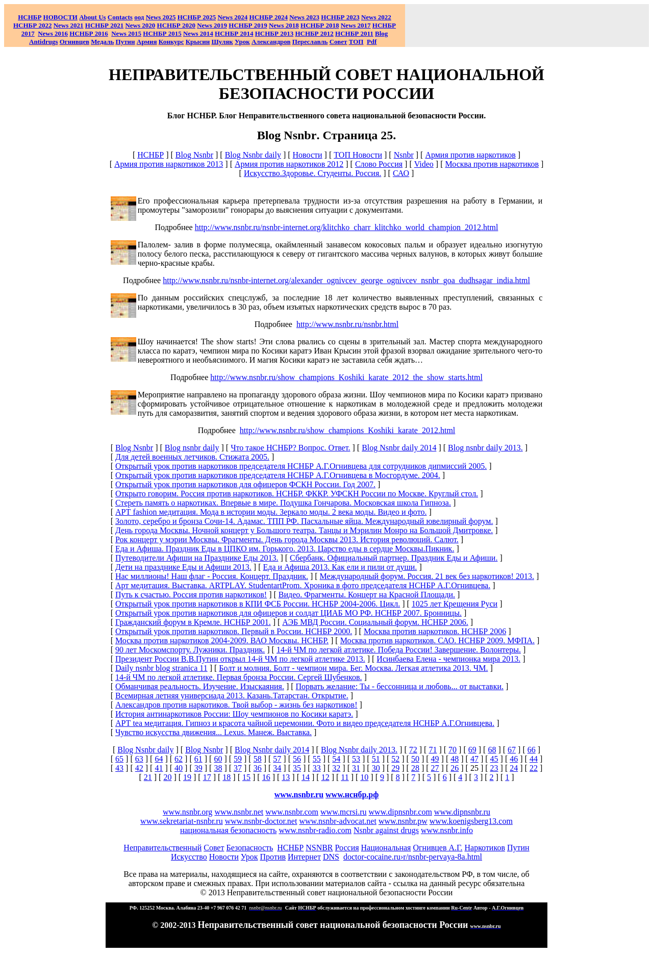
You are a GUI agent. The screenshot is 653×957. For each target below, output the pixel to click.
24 (514, 768)
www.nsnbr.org (187, 812)
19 (187, 777)
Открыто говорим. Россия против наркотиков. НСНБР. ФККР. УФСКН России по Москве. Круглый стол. (296, 493)
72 (413, 749)
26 (454, 768)
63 (139, 758)
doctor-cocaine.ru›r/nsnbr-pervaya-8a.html (412, 856)
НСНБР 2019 (248, 25)
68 (492, 749)
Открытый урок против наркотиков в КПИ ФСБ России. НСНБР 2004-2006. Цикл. (257, 603)
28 (415, 768)
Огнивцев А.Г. (437, 847)
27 (435, 768)
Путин (518, 847)
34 (277, 768)
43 (119, 768)
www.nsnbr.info (447, 830)
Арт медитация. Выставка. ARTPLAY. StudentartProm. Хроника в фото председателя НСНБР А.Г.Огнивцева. (302, 585)
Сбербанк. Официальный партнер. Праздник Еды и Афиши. (393, 557)
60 (218, 758)
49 (435, 758)
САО (401, 173)
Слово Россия (379, 164)
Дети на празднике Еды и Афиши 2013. (183, 567)
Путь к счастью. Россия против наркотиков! (191, 594)
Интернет (304, 856)
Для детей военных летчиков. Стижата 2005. (192, 456)
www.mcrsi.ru (343, 812)
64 (159, 758)
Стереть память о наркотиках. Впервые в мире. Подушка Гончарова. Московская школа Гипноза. (283, 502)
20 (167, 777)
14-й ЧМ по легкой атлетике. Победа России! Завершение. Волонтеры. (399, 649)
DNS (331, 856)
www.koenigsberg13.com (471, 821)
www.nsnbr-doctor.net (261, 821)
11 (344, 777)
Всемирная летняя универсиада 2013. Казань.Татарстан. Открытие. (231, 695)
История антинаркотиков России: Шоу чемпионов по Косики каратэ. (234, 714)
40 (178, 768)
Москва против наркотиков (492, 164)
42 (139, 768)
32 (336, 768)
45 (494, 758)
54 (336, 758)
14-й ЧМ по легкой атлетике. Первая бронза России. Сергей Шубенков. (238, 677)
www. (352, 794)
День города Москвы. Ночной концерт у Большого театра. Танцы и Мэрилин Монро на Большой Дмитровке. (304, 530)
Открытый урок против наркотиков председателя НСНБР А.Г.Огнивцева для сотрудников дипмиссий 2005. (301, 466)
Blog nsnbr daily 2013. (485, 447)
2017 (356, 25)
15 (246, 777)
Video (424, 164)
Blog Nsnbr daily (253, 154)
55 (317, 758)
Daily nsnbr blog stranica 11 (161, 668)
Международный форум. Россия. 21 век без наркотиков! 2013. (427, 576)
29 (395, 768)
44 (534, 758)
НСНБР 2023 (340, 17)
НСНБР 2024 (268, 17)
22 (534, 768)
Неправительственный (162, 847)
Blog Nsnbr (194, 154)
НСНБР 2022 (32, 25)
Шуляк (222, 41)
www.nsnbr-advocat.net (337, 821)
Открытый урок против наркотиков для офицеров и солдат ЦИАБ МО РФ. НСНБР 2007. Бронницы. (288, 613)
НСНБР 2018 (319, 25)
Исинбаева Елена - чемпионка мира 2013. (448, 658)
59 (238, 758)
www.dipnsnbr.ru (462, 812)
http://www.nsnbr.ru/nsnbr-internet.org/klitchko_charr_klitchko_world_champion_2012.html (346, 227)
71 (433, 749)
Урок (242, 41)
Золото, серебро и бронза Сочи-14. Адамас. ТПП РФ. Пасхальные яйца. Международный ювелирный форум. (304, 521)
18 (226, 777)
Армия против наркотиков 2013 (168, 164)
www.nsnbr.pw (403, 821)
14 (306, 777)
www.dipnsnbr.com (400, 812)
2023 (304, 17)
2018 (284, 25)
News (225, 17)
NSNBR (319, 847)
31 (356, 768)
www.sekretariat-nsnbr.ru (181, 821)
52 (395, 758)
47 (474, 758)
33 (317, 768)
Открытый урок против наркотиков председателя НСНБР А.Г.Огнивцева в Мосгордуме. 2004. (277, 475)
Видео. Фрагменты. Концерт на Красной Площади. (367, 594)
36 (258, 768)
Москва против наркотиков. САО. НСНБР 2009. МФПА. (437, 640)
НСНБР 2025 (197, 17)
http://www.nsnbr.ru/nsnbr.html (347, 324)
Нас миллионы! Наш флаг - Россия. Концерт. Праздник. (211, 576)
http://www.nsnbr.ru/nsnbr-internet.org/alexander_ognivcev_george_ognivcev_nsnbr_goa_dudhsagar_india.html (346, 280)
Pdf (372, 41)
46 (514, 758)
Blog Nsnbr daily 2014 (399, 447)
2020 (140, 25)
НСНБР (150, 154)
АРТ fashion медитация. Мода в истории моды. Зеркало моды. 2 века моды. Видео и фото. (270, 512)
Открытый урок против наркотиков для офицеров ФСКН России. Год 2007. (245, 484)
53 (356, 758)
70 (452, 749)
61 (198, 758)
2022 (376, 17)
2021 (69, 25)
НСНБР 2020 (176, 25)
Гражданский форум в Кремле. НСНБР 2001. (193, 622)
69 (472, 749)
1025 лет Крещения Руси (454, 603)
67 (512, 749)
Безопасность (249, 847)
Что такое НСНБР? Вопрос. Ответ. (290, 447)
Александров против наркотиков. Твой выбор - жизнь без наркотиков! (236, 704)
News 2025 (161, 17)
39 (198, 768)
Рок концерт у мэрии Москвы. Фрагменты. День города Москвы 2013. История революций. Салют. (287, 539)
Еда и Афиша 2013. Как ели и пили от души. (340, 567)
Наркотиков (484, 847)
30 (376, 768)
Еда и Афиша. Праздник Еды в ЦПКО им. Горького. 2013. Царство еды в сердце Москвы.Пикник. (284, 548)
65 (119, 758)
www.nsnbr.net (238, 812)
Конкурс (171, 41)
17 (207, 777)
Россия (347, 847)
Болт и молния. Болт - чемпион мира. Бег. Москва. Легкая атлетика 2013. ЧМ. (353, 668)
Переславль (310, 41)
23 (494, 768)
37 (238, 768)
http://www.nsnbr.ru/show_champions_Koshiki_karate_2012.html (347, 430)
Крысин (198, 41)
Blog (381, 33)
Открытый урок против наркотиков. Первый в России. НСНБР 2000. (233, 631)
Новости (307, 154)
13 (286, 777)
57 (277, 758)
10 (364, 777)
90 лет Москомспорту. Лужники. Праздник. (190, 649)
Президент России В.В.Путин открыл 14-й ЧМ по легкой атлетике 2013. (240, 658)
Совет (214, 847)
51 (376, 758)
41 (159, 768)
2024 (240, 17)
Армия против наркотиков (470, 154)
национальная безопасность (228, 830)
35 (297, 768)
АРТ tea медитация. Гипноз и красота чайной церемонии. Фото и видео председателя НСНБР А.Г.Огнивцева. (304, 723)
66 (532, 749)
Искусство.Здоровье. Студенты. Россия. (312, 173)
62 (178, 758)
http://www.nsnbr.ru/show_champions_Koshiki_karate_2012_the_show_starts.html (346, 377)
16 (266, 777)
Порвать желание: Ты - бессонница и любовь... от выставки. (400, 686)
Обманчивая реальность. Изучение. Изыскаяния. (199, 686)
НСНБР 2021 (104, 25)
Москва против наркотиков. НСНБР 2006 (435, 631)
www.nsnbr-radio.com (315, 830)
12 (325, 777)
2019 (212, 25)
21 (148, 777)
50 (415, 758)
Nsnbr (404, 154)
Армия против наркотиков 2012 (289, 164)
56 (297, 758)
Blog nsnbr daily (192, 447)
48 (454, 758)
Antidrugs (43, 41)
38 (218, 768)
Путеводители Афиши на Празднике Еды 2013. (197, 557)
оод (139, 17)
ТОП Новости (358, 154)
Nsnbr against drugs (386, 830)
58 (258, 758)
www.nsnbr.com (291, 812)
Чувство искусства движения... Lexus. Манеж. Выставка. (213, 732)
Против (273, 856)
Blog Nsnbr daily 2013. (359, 749)
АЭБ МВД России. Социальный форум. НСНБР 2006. (375, 622)
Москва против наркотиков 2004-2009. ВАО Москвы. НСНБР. (222, 640)
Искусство (189, 856)
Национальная (386, 847)
